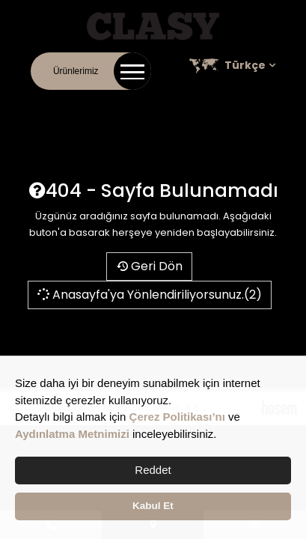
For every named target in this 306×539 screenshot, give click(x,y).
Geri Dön (149, 266)
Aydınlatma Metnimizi (72, 433)
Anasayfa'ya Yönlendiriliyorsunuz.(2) (149, 294)
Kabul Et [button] (153, 505)
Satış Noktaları (261, 104)
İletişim (31, 104)
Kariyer (201, 104)
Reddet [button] (153, 469)
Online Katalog (142, 104)
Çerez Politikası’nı (177, 416)
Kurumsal (78, 104)
